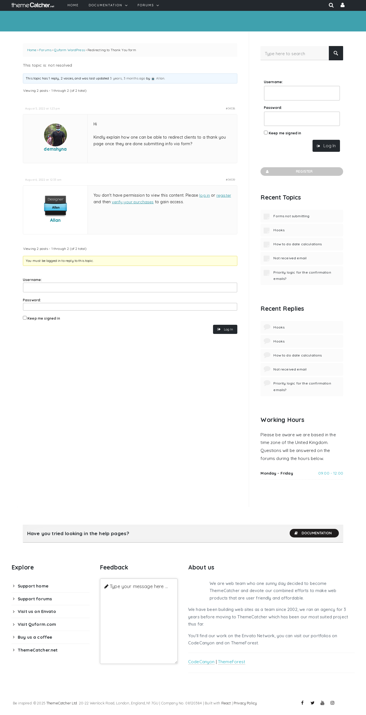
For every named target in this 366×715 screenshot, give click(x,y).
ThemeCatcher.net (37, 650)
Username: (32, 280)
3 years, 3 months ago (127, 78)
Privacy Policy (245, 703)
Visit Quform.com (37, 624)
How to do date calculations (297, 244)
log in (204, 195)
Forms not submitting (291, 216)
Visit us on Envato (37, 611)
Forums (45, 50)
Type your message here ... (139, 586)
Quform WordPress (69, 50)
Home (32, 50)
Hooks (279, 230)
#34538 (230, 108)
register (223, 195)
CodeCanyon (201, 661)
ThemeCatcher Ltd (61, 703)
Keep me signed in (43, 318)
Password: (32, 300)
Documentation (313, 533)
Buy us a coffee (35, 637)
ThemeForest (231, 661)
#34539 (230, 179)
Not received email (290, 258)
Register (289, 171)
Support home (33, 586)
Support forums (35, 599)
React (226, 703)
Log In (228, 329)
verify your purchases (133, 201)
